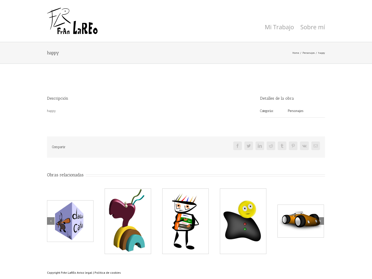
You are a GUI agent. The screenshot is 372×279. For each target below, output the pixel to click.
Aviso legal (84, 272)
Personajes (296, 111)
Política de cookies (108, 272)
